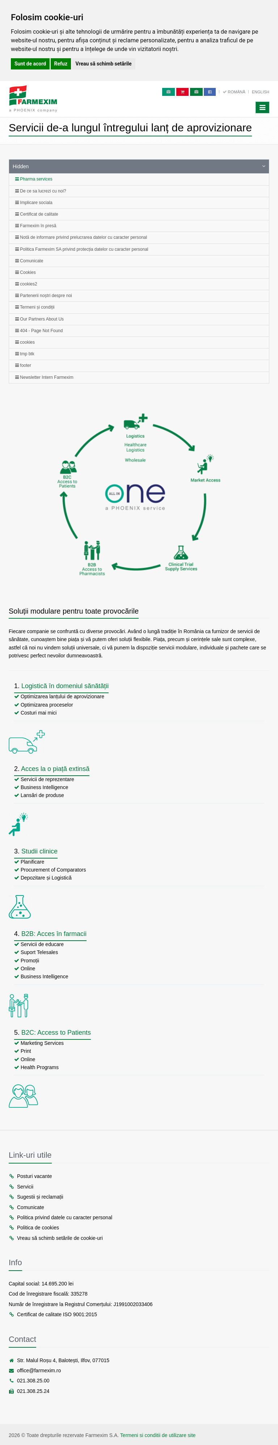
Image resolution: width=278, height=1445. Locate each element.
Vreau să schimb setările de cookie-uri (56, 1238)
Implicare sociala (33, 202)
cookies (25, 342)
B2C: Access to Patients (56, 1032)
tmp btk (24, 353)
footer (23, 365)
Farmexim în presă (35, 225)
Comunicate (29, 260)
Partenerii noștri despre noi (43, 295)
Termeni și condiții (34, 307)
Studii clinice (39, 851)
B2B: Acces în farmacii (54, 933)
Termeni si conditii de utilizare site (158, 1435)
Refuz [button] (61, 64)
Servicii (21, 1187)
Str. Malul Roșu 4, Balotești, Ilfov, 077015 (59, 1360)
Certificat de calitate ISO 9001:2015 (53, 1314)
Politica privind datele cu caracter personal (60, 1217)
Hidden (21, 166)
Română (234, 92)
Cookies (25, 272)
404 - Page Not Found (39, 330)
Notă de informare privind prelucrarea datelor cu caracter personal (81, 237)
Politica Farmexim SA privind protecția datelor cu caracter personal (81, 249)
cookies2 (26, 284)
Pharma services (33, 179)
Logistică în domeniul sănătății (65, 686)
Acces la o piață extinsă (55, 768)
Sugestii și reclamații (36, 1197)
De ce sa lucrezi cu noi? (40, 191)
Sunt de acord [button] (30, 64)
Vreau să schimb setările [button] (104, 64)
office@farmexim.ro (35, 1370)
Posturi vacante (30, 1176)
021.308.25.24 (29, 1391)
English (260, 92)
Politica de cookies (34, 1227)
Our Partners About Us (39, 319)
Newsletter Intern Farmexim (44, 377)
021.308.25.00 (29, 1380)
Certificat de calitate (36, 214)
